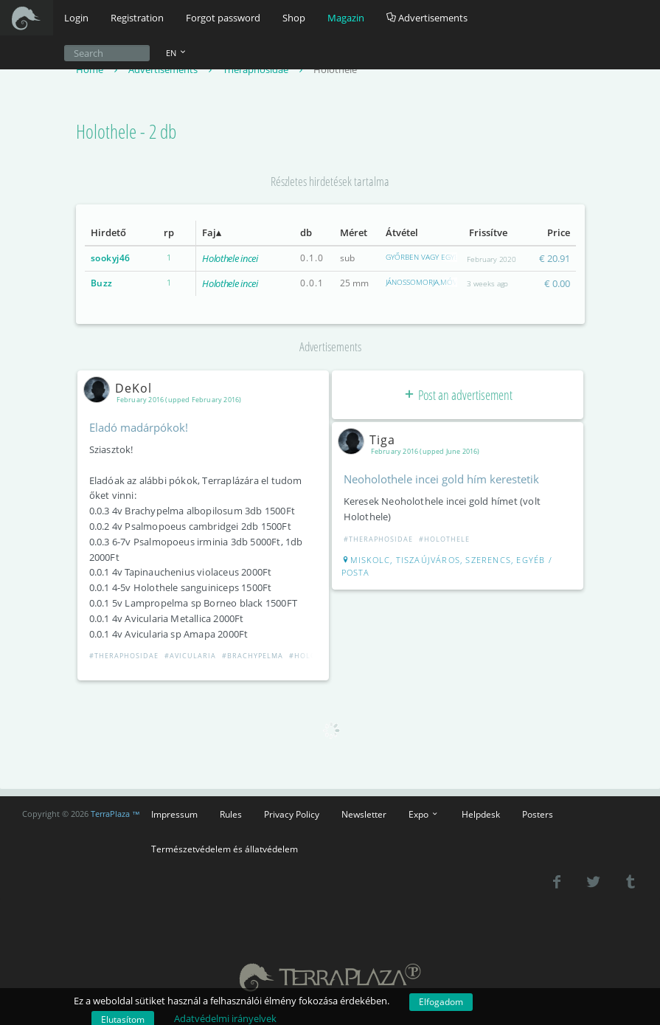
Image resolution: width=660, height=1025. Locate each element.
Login (76, 17)
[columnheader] (114, 233)
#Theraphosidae (124, 655)
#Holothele (314, 655)
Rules (231, 814)
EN (177, 52)
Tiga (369, 440)
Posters (537, 814)
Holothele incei (230, 258)
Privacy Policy (291, 814)
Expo (424, 814)
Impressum (174, 814)
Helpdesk (481, 814)
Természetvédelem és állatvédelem (224, 849)
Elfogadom (441, 1001)
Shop (293, 17)
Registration (137, 17)
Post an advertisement (458, 395)
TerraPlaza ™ (115, 814)
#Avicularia (190, 655)
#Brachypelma (252, 655)
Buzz (102, 283)
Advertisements (427, 17)
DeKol (120, 388)
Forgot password (223, 17)
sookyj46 (111, 258)
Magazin (345, 17)
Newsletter (363, 814)
